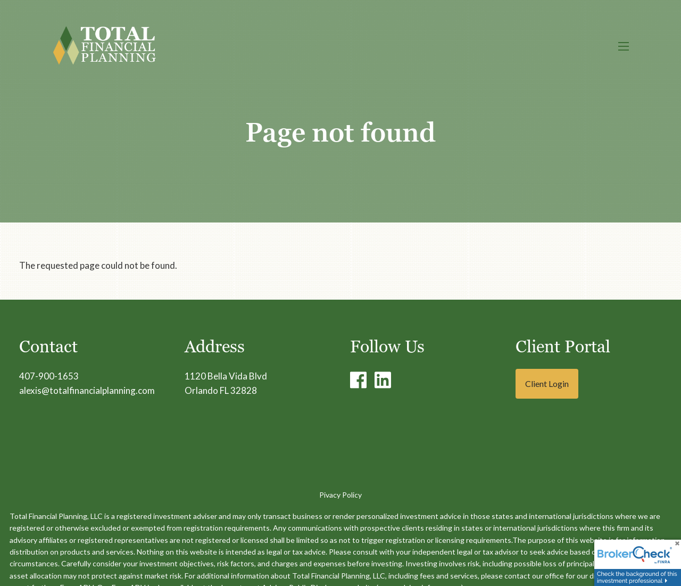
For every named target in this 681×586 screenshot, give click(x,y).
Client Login (547, 383)
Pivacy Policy (340, 494)
